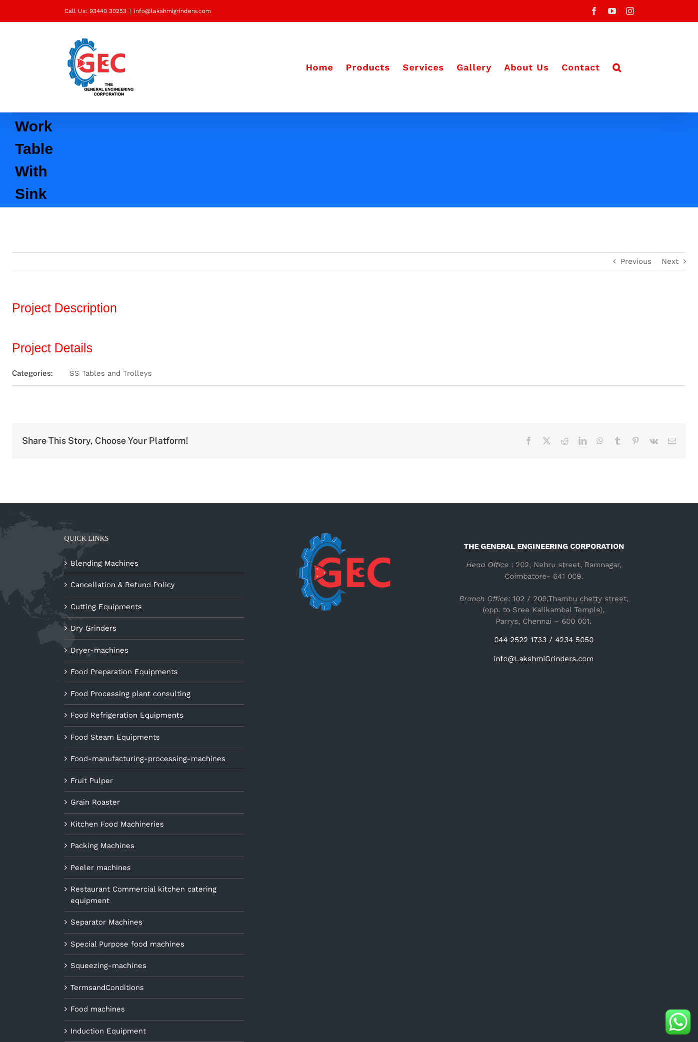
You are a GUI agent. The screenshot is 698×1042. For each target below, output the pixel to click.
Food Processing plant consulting (130, 693)
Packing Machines (102, 845)
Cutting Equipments (106, 606)
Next (670, 261)
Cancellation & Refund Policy (122, 584)
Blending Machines (104, 563)
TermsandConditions (107, 987)
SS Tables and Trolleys (110, 373)
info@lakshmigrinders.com (172, 10)
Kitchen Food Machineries (117, 824)
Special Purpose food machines (127, 944)
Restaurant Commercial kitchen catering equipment (143, 895)
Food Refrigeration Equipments (126, 715)
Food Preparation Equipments (124, 671)
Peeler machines (100, 867)
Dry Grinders (93, 628)
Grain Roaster (95, 802)
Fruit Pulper (91, 780)
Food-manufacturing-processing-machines (147, 758)
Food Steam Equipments (115, 737)
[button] (617, 67)
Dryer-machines (99, 650)
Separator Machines (106, 922)
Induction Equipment (108, 1031)
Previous (636, 261)
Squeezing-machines (108, 965)
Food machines (97, 1009)
